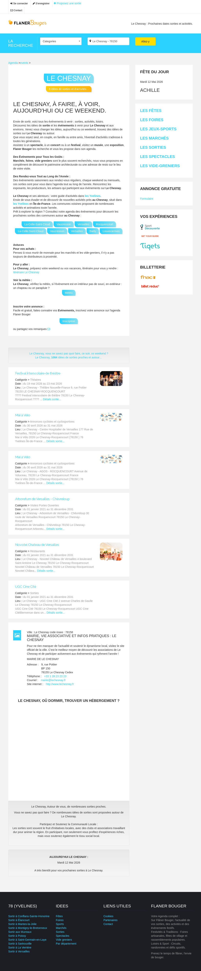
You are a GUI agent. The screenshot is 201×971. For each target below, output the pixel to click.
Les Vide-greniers (160, 166)
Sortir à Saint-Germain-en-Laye (27, 939)
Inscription (68, 321)
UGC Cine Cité (25, 587)
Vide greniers (64, 939)
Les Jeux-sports (158, 129)
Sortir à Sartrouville (20, 943)
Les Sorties (153, 147)
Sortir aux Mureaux (19, 931)
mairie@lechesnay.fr (53, 680)
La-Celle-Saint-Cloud (37, 224)
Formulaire (146, 198)
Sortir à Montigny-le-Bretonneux (27, 928)
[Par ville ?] (108, 41)
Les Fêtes (151, 110)
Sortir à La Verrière (19, 947)
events (24, 62)
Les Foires (152, 120)
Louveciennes (111, 231)
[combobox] (61, 41)
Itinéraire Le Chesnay (26, 272)
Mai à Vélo (22, 415)
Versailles (83, 224)
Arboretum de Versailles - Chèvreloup (42, 499)
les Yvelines (92, 195)
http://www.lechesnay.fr (60, 684)
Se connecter (19, 3)
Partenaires (110, 920)
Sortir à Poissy (17, 935)
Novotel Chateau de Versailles (37, 545)
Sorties (34, 593)
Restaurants (37, 551)
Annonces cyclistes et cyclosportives (52, 421)
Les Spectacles (157, 156)
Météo (69, 292)
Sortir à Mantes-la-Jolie (22, 924)
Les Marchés (154, 138)
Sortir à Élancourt (18, 920)
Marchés (61, 928)
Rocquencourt (104, 224)
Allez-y (145, 41)
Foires (60, 920)
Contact (16, 10)
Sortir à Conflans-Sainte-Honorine (28, 916)
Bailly (93, 231)
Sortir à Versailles (19, 951)
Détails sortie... (52, 399)
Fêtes (59, 916)
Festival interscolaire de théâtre (37, 373)
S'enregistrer (41, 3)
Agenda (13, 62)
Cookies (108, 916)
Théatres (35, 379)
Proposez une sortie (67, 3)
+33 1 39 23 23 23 (55, 676)
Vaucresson (64, 224)
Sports (60, 924)
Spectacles (62, 935)
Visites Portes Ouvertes (44, 505)
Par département (66, 943)
